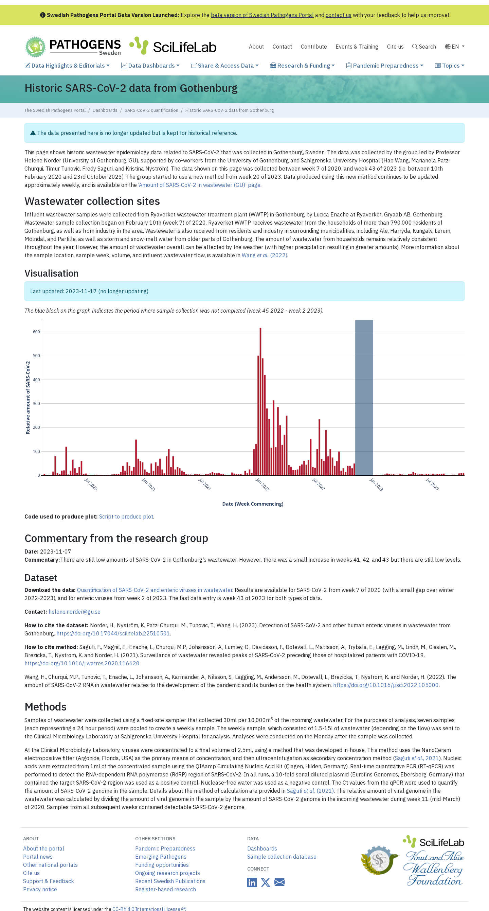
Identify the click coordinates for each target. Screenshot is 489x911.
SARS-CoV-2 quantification (151, 110)
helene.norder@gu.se (75, 611)
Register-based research (165, 889)
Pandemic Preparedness (382, 65)
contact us (338, 15)
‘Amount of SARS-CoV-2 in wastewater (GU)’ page (199, 184)
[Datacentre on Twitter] (264, 882)
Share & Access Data (222, 65)
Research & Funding (300, 65)
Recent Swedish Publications (170, 881)
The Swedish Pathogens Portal (55, 110)
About (256, 46)
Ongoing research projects (167, 873)
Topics (447, 65)
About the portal (43, 848)
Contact (282, 46)
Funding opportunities (162, 864)
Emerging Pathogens (160, 856)
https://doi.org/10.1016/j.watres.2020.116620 (82, 663)
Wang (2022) (264, 255)
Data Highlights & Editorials (64, 65)
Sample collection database (281, 856)
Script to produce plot (126, 516)
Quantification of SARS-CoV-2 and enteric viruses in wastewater (154, 589)
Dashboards (105, 110)
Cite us (395, 46)
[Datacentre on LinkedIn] (252, 882)
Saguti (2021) (310, 790)
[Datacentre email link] (278, 882)
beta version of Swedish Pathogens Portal (262, 15)
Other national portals (50, 864)
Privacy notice (40, 889)
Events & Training (357, 46)
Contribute (314, 46)
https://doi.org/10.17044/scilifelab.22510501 (113, 633)
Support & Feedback (48, 881)
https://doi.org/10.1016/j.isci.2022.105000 (386, 685)
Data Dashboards (148, 65)
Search (424, 46)
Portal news (38, 856)
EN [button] (452, 46)
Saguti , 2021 (417, 758)
